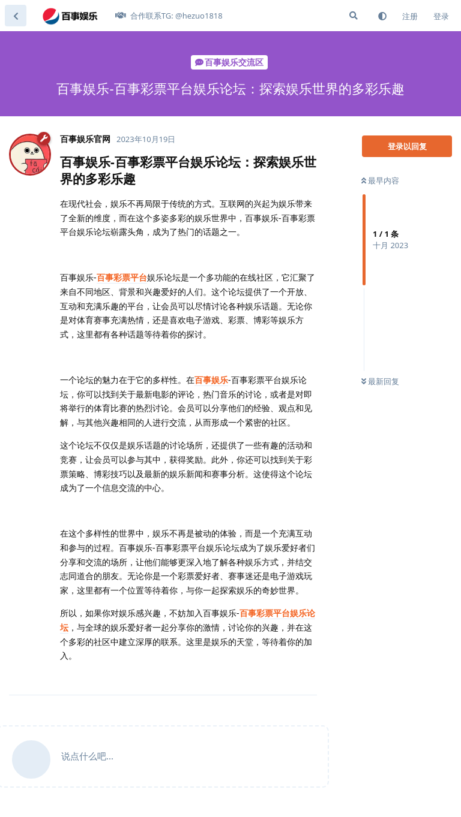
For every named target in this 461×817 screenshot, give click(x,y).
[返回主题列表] (15, 15)
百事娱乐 (211, 379)
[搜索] (353, 15)
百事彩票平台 (122, 277)
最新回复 (380, 381)
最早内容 (380, 180)
